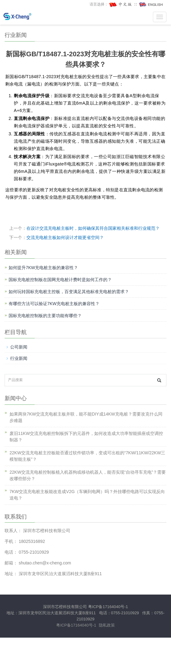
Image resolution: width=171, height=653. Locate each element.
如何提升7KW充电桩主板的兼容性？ (43, 267)
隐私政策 (107, 625)
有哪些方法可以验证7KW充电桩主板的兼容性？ (54, 303)
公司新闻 (18, 346)
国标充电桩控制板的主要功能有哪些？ (45, 315)
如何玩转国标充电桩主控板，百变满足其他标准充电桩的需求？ (69, 291)
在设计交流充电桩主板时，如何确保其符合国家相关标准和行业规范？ (93, 228)
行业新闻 (18, 358)
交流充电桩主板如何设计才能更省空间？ (65, 237)
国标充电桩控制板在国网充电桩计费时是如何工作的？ (60, 279)
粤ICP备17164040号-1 (108, 606)
